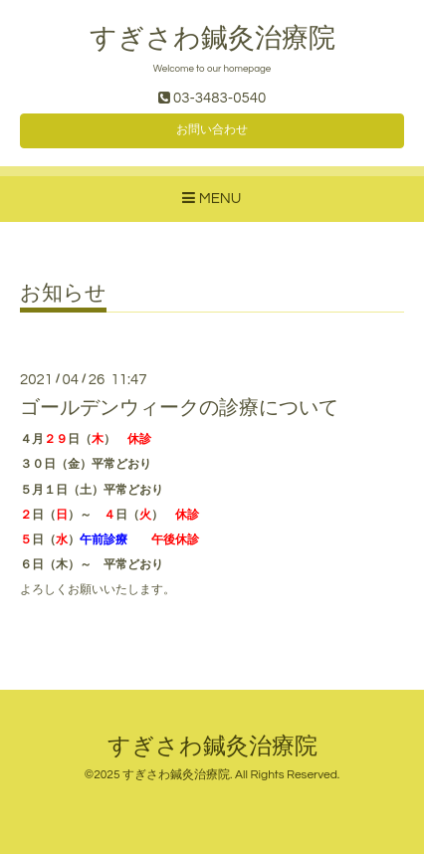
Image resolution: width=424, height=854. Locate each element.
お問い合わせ (212, 129)
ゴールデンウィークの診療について (179, 408)
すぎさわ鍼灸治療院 (212, 39)
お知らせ (63, 293)
